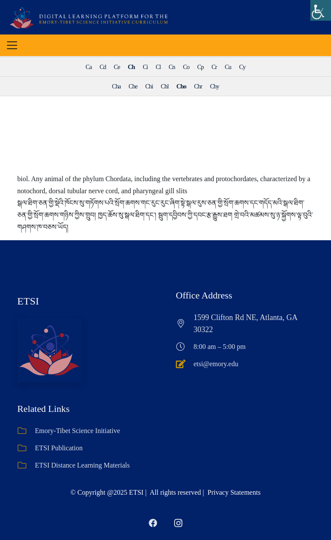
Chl (165, 86)
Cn (172, 66)
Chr (198, 86)
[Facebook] (153, 523)
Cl (158, 66)
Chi (149, 86)
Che (132, 86)
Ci (145, 66)
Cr (214, 66)
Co (186, 66)
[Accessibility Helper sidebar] (320, 10)
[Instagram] (178, 523)
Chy (214, 86)
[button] (12, 45)
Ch (131, 66)
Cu (228, 66)
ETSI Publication (59, 448)
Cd (103, 66)
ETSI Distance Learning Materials (82, 465)
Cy (242, 66)
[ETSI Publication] (26, 448)
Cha (116, 86)
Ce (117, 66)
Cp (200, 66)
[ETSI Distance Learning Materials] (26, 465)
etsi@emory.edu (216, 363)
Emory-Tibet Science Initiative (77, 430)
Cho (181, 86)
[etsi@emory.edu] (185, 364)
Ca (89, 66)
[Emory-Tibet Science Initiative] (26, 431)
